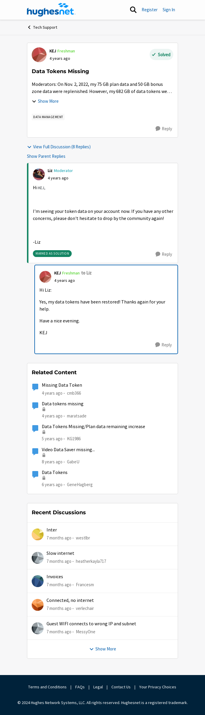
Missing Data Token (62, 385)
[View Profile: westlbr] (38, 534)
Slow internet (60, 553)
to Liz (86, 273)
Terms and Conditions (47, 687)
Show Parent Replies (46, 156)
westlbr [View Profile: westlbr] (83, 537)
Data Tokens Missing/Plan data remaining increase (93, 427)
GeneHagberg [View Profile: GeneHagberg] (80, 484)
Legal (98, 687)
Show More (45, 101)
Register (150, 9)
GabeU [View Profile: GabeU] (73, 461)
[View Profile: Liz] (39, 174)
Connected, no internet (70, 600)
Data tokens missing (63, 404)
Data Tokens (55, 472)
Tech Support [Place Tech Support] (42, 27)
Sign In (169, 9)
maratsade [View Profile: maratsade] (77, 416)
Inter (52, 530)
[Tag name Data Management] (48, 117)
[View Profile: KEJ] (39, 54)
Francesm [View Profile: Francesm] (85, 584)
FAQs (80, 687)
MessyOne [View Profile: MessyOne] (85, 631)
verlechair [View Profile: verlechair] (85, 608)
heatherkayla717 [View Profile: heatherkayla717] (91, 561)
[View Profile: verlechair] (38, 605)
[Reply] (163, 129)
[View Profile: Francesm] (38, 581)
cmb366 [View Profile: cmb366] (74, 393)
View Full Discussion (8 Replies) (59, 147)
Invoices (55, 577)
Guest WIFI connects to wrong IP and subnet (91, 624)
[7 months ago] (59, 537)
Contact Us (121, 687)
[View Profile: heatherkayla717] (38, 558)
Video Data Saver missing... (68, 450)
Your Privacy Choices (158, 687)
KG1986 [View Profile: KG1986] (74, 438)
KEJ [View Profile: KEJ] (52, 51)
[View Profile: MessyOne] (38, 628)
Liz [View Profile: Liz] (50, 170)
